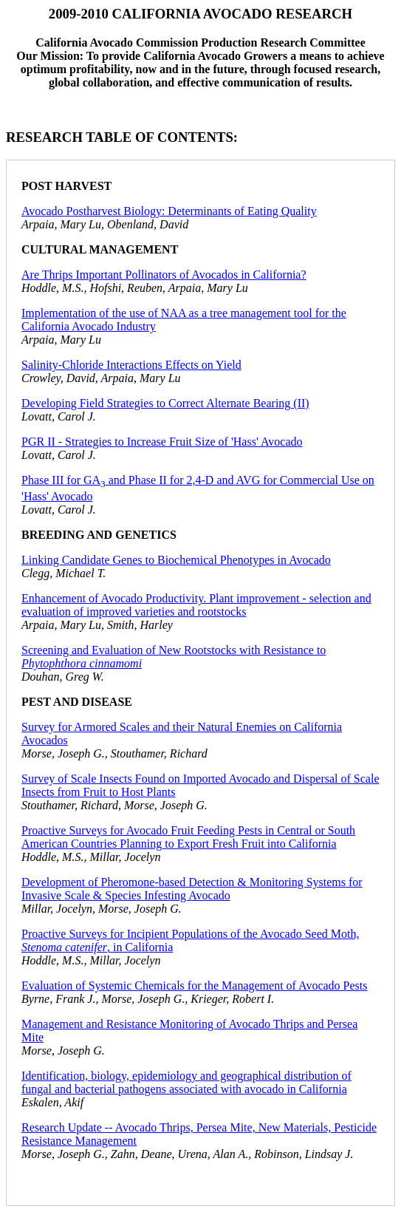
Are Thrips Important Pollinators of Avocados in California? (163, 274)
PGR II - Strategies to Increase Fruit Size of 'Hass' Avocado (162, 441)
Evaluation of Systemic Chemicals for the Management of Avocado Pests (194, 985)
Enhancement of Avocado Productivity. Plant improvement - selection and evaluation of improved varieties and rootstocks (196, 605)
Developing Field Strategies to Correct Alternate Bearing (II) (165, 403)
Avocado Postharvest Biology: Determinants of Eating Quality (169, 211)
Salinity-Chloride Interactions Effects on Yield (131, 364)
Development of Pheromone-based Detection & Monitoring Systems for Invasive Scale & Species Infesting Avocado (192, 889)
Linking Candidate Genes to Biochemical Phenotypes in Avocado (176, 560)
